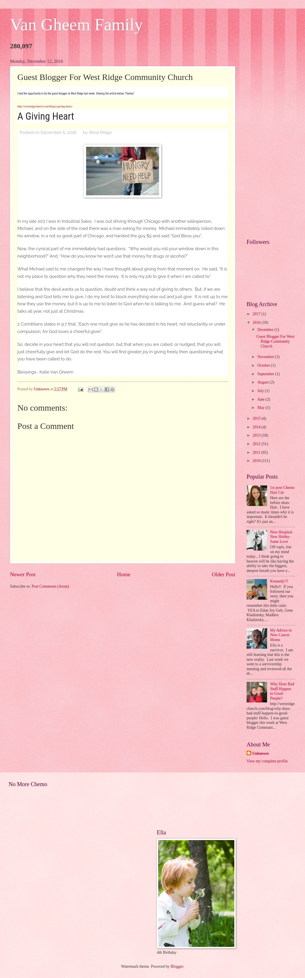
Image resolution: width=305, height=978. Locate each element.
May (261, 407)
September (266, 374)
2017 (257, 314)
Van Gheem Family (76, 24)
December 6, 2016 (58, 132)
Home (123, 574)
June (261, 399)
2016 (257, 322)
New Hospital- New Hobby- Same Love (281, 537)
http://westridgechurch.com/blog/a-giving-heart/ (44, 106)
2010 (257, 461)
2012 (257, 444)
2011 (257, 452)
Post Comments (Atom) (50, 586)
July (261, 391)
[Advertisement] (271, 144)
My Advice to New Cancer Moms (281, 635)
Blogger (176, 966)
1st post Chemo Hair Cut (282, 490)
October (264, 365)
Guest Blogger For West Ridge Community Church (275, 341)
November (266, 357)
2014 (257, 427)
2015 (257, 418)
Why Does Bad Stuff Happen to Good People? (282, 691)
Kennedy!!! (279, 581)
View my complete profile (267, 761)
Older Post (223, 574)
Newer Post (23, 574)
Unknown (260, 753)
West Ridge (100, 132)
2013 (257, 435)
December (265, 330)
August (263, 382)
